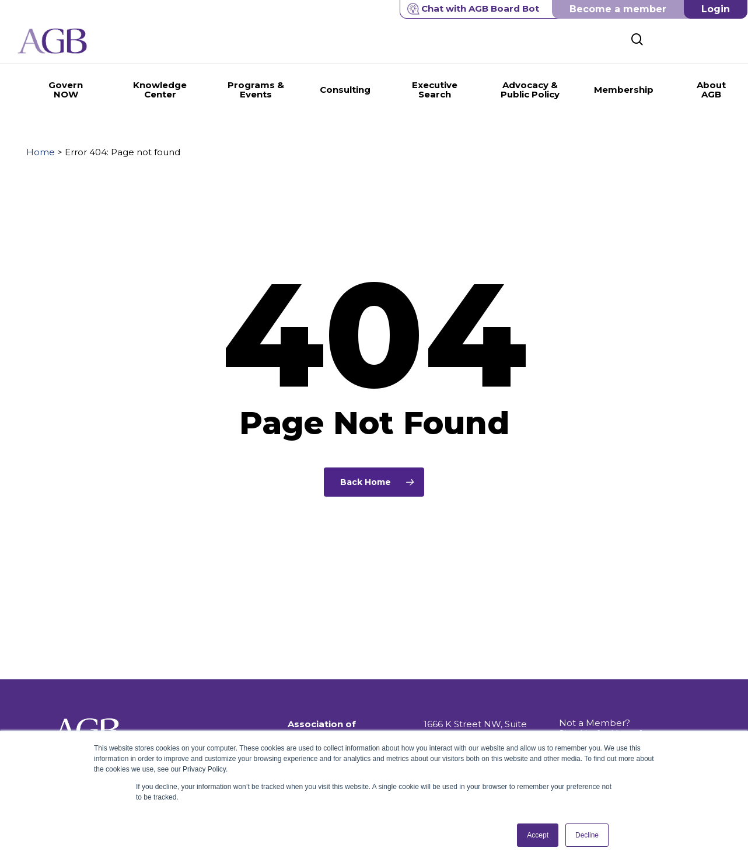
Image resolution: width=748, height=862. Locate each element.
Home (40, 152)
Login (715, 9)
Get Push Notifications (608, 707)
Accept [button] (537, 835)
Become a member (617, 9)
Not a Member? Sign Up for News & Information (601, 687)
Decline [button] (587, 835)
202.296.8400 (453, 715)
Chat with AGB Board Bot (473, 9)
